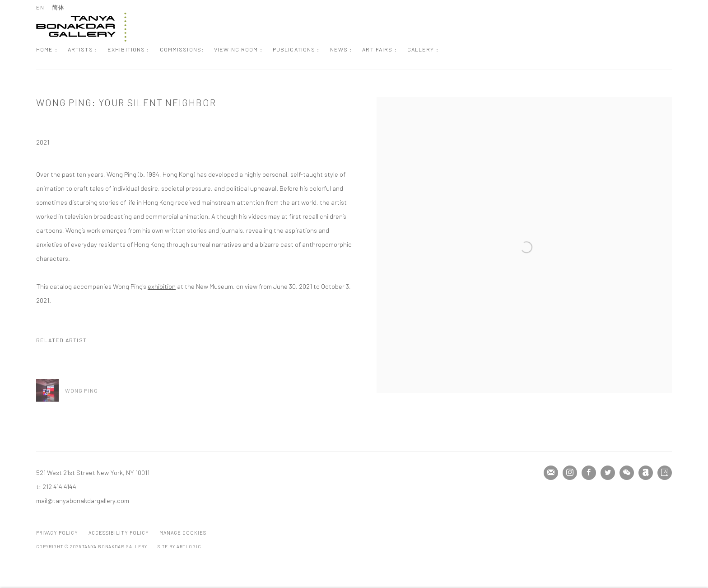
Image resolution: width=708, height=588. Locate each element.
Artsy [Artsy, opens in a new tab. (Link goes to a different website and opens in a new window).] (664, 473)
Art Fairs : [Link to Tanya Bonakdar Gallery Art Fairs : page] (379, 49)
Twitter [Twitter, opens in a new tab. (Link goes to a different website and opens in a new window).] (608, 473)
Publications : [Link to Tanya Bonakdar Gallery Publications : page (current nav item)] (296, 49)
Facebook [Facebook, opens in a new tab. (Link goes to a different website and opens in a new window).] (589, 473)
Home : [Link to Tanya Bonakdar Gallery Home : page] (46, 49)
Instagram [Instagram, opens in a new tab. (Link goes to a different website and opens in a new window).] (570, 473)
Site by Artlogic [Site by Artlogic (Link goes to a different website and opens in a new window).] (179, 546)
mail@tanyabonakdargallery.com (82, 500)
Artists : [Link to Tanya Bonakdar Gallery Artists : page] (82, 49)
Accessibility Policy (118, 533)
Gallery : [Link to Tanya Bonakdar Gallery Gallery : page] (422, 49)
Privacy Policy (57, 533)
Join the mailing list (551, 473)
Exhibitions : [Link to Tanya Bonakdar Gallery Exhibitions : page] (128, 49)
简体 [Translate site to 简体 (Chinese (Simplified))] (58, 7)
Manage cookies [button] (182, 533)
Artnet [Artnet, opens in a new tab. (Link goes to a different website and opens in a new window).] (645, 473)
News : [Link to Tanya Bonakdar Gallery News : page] (341, 49)
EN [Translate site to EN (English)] (40, 7)
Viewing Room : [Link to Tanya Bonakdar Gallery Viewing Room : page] (238, 49)
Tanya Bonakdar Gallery (81, 27)
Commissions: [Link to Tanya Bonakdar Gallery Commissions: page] (182, 49)
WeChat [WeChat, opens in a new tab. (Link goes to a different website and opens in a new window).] (627, 473)
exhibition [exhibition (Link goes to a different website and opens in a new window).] (162, 286)
